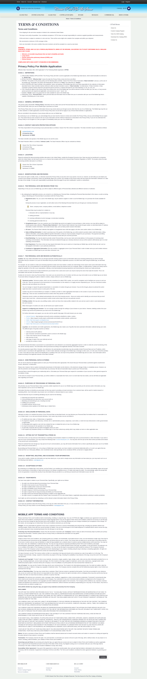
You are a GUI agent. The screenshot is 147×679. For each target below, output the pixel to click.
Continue (103, 657)
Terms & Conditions (75, 18)
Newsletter (77, 671)
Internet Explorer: (31, 316)
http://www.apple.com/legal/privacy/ (39, 320)
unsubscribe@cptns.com (62, 439)
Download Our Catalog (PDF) (119, 37)
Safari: (28, 320)
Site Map (48, 670)
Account (76, 668)
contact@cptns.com (28, 131)
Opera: (28, 323)
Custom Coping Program (117, 31)
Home (67, 18)
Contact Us (114, 40)
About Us (113, 28)
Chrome (28, 322)
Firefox (28, 318)
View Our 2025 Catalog (117, 34)
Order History (77, 670)
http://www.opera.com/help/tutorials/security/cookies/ (44, 323)
